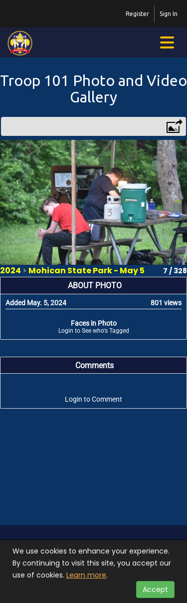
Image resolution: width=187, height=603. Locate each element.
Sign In (169, 13)
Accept (155, 590)
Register (137, 13)
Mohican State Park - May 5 (86, 270)
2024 (10, 270)
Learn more (86, 575)
